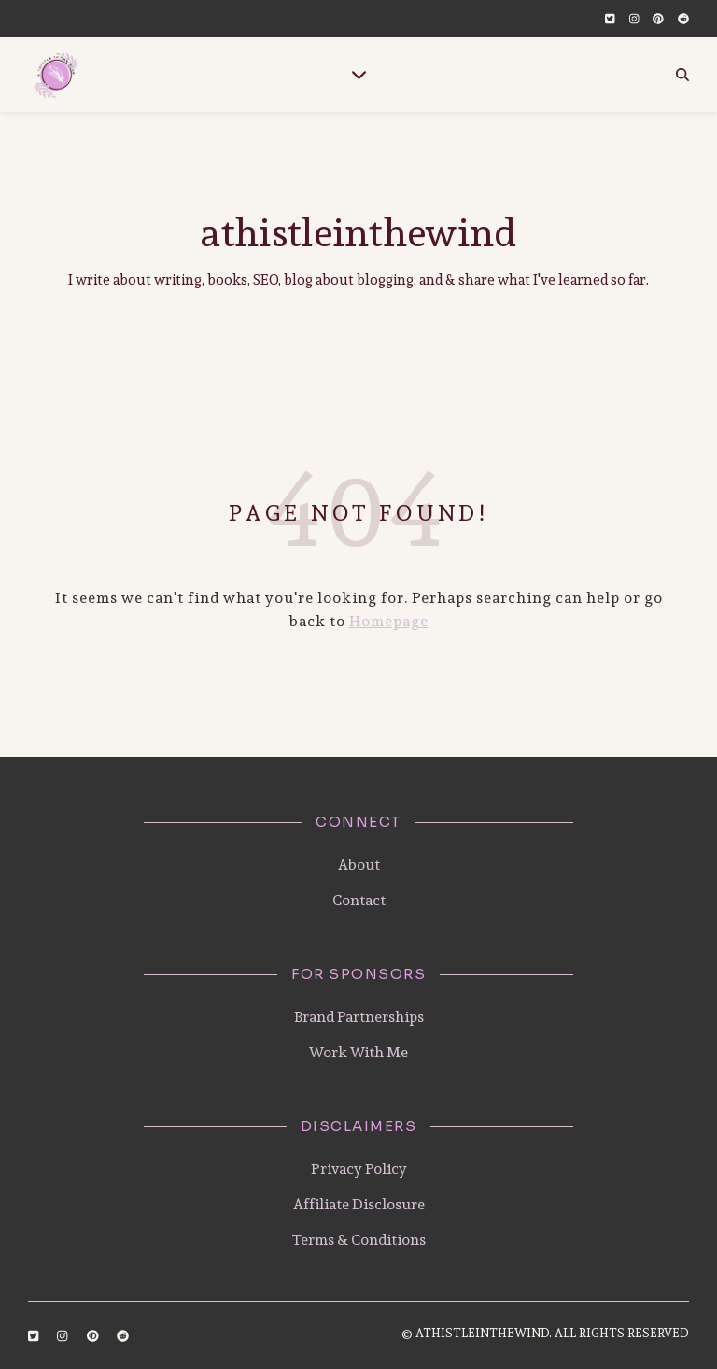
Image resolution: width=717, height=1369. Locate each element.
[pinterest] (658, 18)
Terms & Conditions (358, 1239)
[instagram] (634, 18)
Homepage (389, 621)
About (359, 864)
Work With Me (358, 1052)
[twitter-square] (610, 18)
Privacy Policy (359, 1168)
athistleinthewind (358, 232)
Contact (359, 900)
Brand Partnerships (359, 1016)
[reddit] (683, 18)
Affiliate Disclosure (359, 1204)
